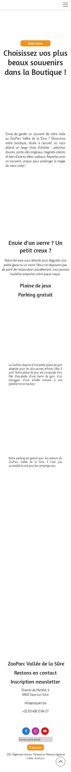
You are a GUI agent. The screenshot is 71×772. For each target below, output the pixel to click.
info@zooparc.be (35, 703)
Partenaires (39, 754)
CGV (9, 754)
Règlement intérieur (22, 754)
